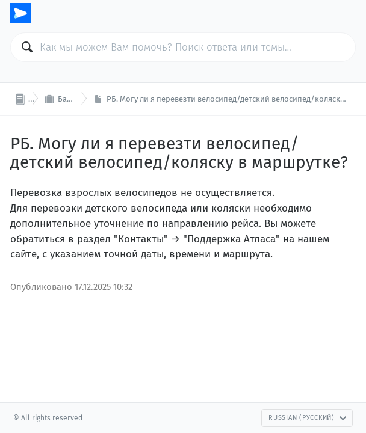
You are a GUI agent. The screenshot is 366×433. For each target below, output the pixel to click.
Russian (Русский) (307, 418)
